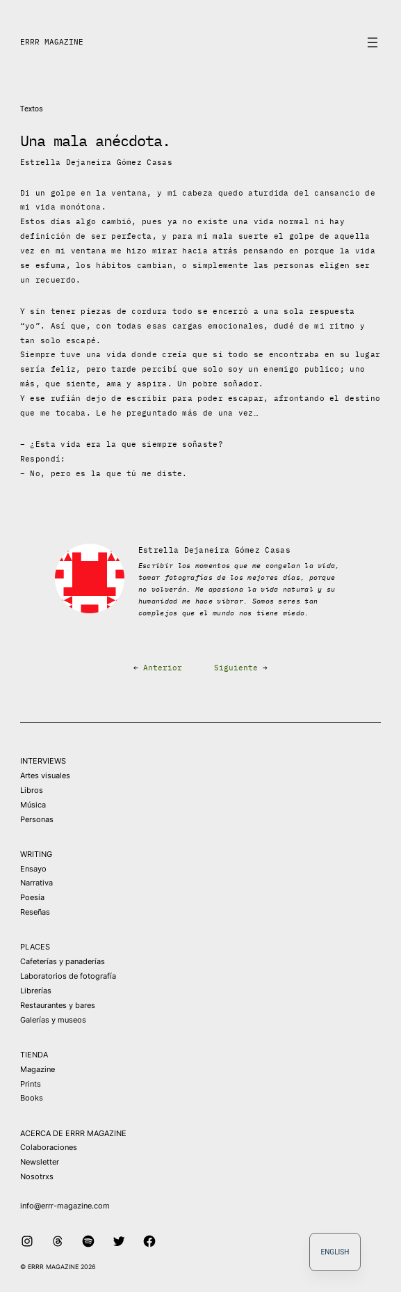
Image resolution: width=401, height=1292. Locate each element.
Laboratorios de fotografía (68, 976)
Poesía (32, 897)
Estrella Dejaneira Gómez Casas (96, 162)
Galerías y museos (53, 1020)
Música (33, 805)
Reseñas (35, 912)
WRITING (36, 854)
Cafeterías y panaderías (62, 961)
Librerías (35, 990)
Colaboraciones (48, 1147)
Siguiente (236, 667)
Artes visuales (45, 775)
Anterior (162, 667)
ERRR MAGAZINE (51, 42)
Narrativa (36, 883)
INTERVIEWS (43, 761)
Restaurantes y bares (57, 1005)
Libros (31, 790)
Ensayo (33, 869)
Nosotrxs (37, 1176)
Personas (37, 819)
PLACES (35, 947)
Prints (30, 1084)
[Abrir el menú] (372, 42)
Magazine (37, 1069)
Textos (31, 108)
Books (31, 1098)
